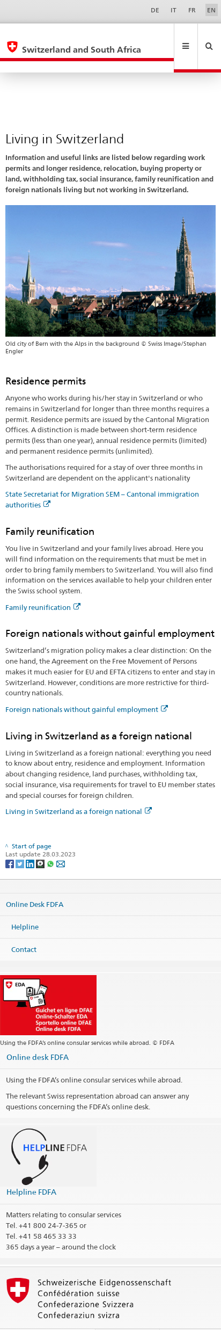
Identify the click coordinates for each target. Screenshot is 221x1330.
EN (211, 10)
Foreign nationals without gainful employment (86, 686)
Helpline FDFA (31, 1168)
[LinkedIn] (31, 840)
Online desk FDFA (37, 1033)
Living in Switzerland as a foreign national (78, 788)
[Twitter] (21, 840)
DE (155, 10)
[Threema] (41, 840)
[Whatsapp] (51, 840)
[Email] (60, 840)
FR (192, 10)
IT (173, 10)
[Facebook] (10, 840)
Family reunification (42, 584)
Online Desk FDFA (34, 881)
